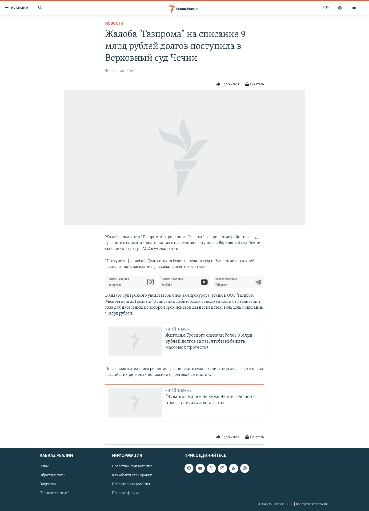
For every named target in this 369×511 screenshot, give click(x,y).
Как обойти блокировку (132, 475)
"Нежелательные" (54, 493)
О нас (44, 466)
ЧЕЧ (326, 8)
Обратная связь (52, 475)
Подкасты (48, 484)
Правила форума (126, 493)
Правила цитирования (131, 484)
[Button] (227, 84)
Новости (114, 23)
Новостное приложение (132, 466)
